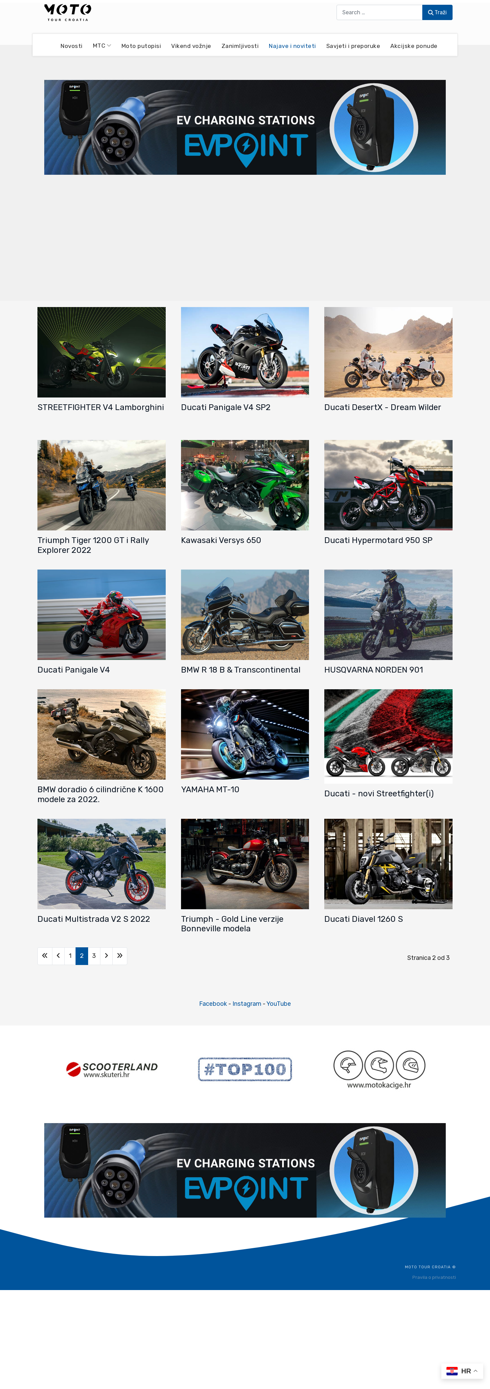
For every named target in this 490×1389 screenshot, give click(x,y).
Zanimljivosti (240, 45)
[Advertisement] (245, 237)
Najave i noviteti (292, 45)
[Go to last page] (119, 956)
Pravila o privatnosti (434, 1277)
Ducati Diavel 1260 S (363, 919)
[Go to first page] (44, 956)
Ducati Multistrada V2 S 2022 (93, 919)
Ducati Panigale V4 (73, 670)
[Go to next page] (106, 956)
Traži (437, 12)
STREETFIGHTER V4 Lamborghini (100, 407)
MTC (102, 45)
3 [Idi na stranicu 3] (94, 956)
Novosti (72, 45)
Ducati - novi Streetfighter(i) (379, 793)
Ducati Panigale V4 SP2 (226, 407)
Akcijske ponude (414, 45)
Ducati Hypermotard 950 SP (378, 540)
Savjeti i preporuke (353, 45)
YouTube (278, 1003)
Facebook (213, 1003)
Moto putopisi (141, 45)
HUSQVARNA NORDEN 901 (373, 670)
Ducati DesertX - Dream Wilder (382, 407)
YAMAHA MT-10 (210, 789)
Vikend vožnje (191, 45)
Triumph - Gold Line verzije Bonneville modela (232, 924)
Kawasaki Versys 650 (221, 540)
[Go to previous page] (58, 956)
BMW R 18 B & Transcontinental (240, 670)
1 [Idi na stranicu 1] (70, 956)
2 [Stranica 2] (82, 956)
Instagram (246, 1003)
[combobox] (380, 12)
